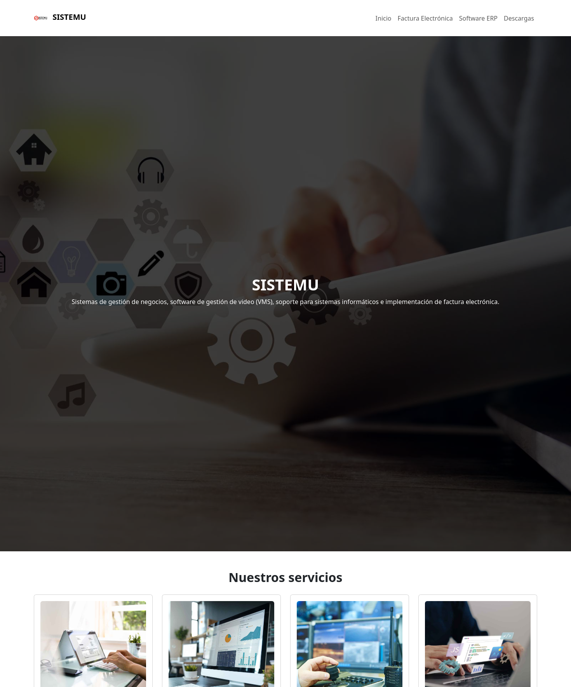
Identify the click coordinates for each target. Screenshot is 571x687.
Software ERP (478, 18)
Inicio (384, 18)
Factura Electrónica (425, 18)
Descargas (519, 18)
